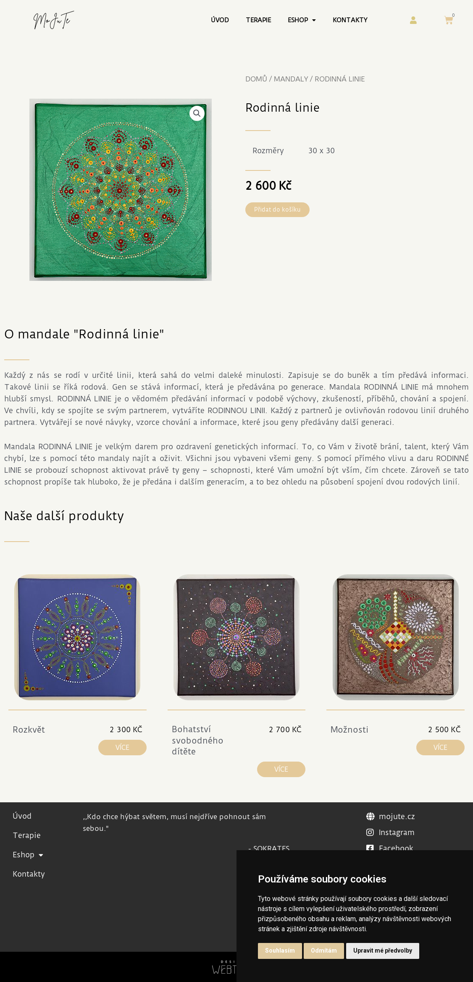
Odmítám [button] (324, 950)
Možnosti (349, 730)
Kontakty (350, 20)
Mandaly (291, 79)
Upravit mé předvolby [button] (382, 950)
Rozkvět (29, 730)
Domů (256, 79)
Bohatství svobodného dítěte (197, 740)
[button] (197, 113)
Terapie (258, 20)
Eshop (302, 20)
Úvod (220, 20)
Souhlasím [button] (280, 950)
